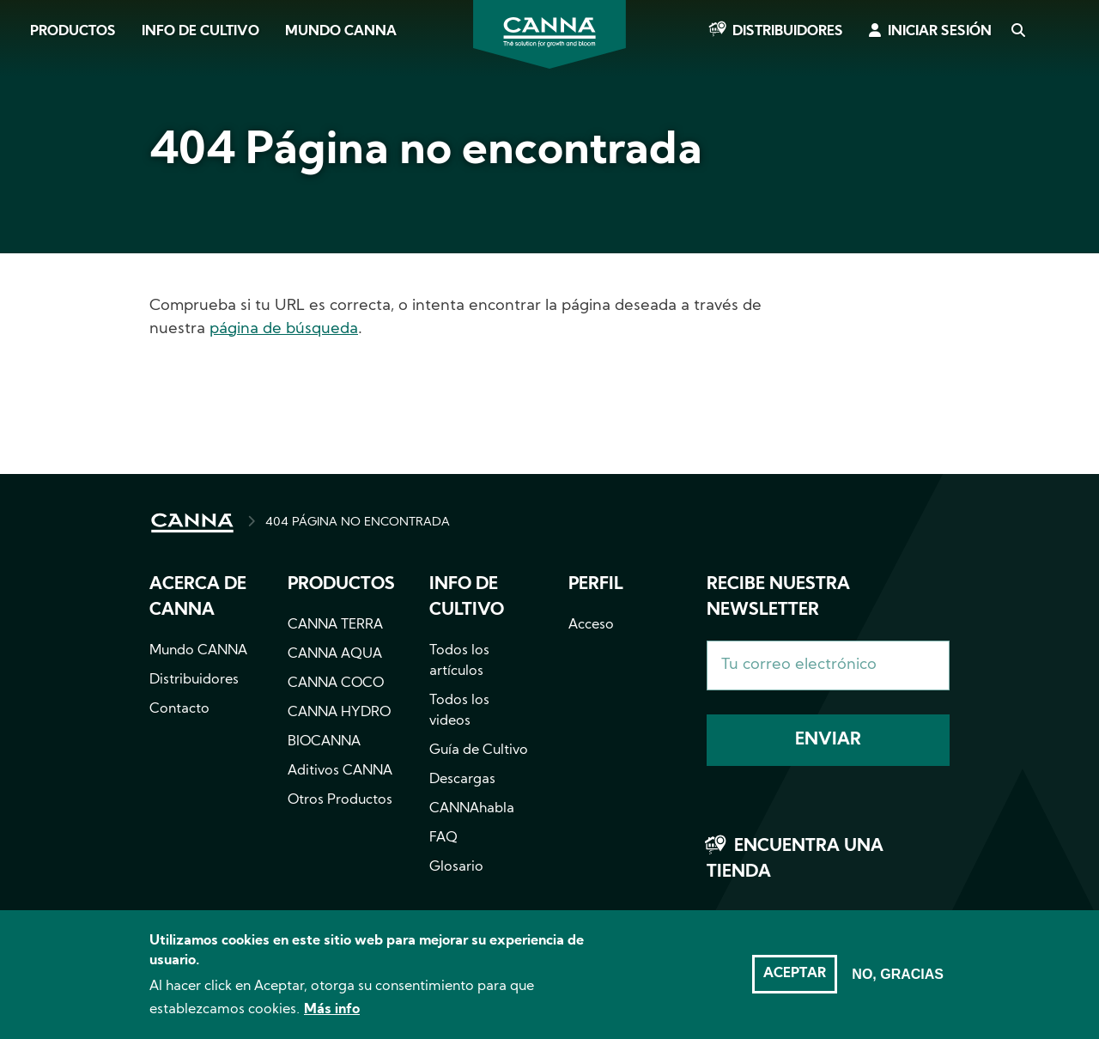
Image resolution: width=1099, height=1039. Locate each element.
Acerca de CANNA (197, 597)
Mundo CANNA (341, 32)
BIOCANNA (324, 742)
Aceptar (794, 984)
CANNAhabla (471, 809)
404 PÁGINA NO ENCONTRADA (357, 522)
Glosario (456, 867)
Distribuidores (787, 32)
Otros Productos (340, 800)
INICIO (192, 523)
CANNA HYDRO (339, 713)
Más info (332, 1021)
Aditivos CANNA (340, 771)
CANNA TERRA (335, 625)
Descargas (462, 780)
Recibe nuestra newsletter (778, 597)
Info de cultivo (200, 32)
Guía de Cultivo (478, 750)
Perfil (595, 584)
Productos (73, 32)
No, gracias (898, 984)
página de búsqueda (283, 329)
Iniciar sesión (940, 32)
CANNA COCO (336, 683)
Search (1017, 31)
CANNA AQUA (335, 654)
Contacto (179, 709)
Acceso (591, 625)
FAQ (443, 838)
